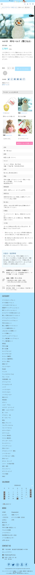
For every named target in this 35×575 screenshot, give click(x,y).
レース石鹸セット (7, 333)
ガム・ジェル (5, 376)
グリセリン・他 (6, 415)
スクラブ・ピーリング (8, 407)
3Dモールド (5, 85)
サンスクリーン (6, 443)
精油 (3, 420)
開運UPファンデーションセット (10, 307)
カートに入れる (23, 69)
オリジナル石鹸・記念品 (18, 517)
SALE (3, 476)
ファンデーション (7, 446)
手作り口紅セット (7, 323)
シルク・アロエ (6, 405)
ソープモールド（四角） (8, 456)
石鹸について (15, 514)
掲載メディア (5, 525)
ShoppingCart (14, 512)
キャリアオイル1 (6, 351)
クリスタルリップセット (8, 300)
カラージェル (5, 433)
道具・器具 (5, 466)
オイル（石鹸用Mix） (8, 359)
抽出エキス (5, 397)
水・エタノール (6, 417)
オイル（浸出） (6, 361)
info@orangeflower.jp (9, 555)
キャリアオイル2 (6, 353)
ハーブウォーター (7, 394)
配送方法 (4, 522)
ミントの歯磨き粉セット (8, 328)
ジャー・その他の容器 (8, 463)
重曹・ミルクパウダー (8, 410)
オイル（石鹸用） (7, 356)
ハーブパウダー (6, 389)
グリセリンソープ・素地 (8, 451)
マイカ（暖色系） (7, 438)
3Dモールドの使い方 (24, 143)
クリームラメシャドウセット (10, 318)
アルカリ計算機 (6, 530)
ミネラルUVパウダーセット (9, 305)
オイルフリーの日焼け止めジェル (11, 313)
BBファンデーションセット (9, 310)
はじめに (4, 514)
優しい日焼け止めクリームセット (11, 315)
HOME (4, 512)
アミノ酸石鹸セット (7, 341)
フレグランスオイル (7, 425)
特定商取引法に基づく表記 (9, 535)
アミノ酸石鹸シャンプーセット (10, 338)
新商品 (4, 343)
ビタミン (4, 402)
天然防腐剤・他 (6, 379)
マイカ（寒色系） (7, 435)
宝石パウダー (5, 448)
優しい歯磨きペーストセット (10, 325)
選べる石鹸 (5, 348)
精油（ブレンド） (7, 422)
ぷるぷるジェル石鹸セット (9, 331)
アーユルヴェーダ (7, 384)
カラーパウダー (6, 430)
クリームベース (6, 382)
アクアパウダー (6, 392)
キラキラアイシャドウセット (10, 320)
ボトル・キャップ (7, 461)
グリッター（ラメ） (7, 440)
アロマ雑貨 (5, 474)
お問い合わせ (5, 540)
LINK (12, 520)
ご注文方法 (5, 517)
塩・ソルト (5, 412)
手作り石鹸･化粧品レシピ (9, 527)
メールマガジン (6, 532)
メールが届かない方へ (8, 537)
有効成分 (4, 399)
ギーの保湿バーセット (8, 302)
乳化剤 (4, 369)
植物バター (5, 364)
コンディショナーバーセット (10, 336)
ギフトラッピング (7, 471)
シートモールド (6, 453)
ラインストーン (6, 468)
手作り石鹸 (5, 346)
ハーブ (4, 387)
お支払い (4, 520)
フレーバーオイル (7, 428)
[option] (17, 26)
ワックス (4, 371)
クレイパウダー (6, 366)
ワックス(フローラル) (8, 374)
